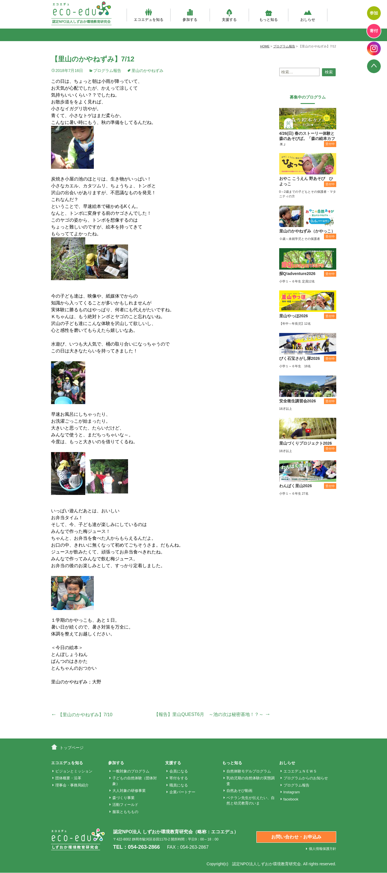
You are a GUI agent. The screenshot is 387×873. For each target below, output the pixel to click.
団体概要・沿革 (68, 778)
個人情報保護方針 (322, 849)
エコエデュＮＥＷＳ (300, 771)
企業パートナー (182, 792)
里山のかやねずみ (147, 70)
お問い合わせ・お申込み (296, 836)
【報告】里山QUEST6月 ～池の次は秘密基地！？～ (212, 714)
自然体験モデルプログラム (248, 771)
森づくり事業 (123, 798)
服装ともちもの (125, 812)
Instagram (291, 792)
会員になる (178, 771)
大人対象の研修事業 (129, 790)
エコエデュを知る (148, 15)
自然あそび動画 (239, 790)
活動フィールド (125, 804)
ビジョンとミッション (73, 771)
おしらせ (307, 15)
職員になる (178, 785)
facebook (291, 799)
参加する (190, 15)
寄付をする (178, 778)
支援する (229, 15)
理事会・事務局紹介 (72, 785)
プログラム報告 (107, 70)
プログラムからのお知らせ (305, 778)
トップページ (72, 747)
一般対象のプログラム (130, 771)
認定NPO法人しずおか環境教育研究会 (266, 864)
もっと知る (268, 15)
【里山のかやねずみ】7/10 (82, 714)
